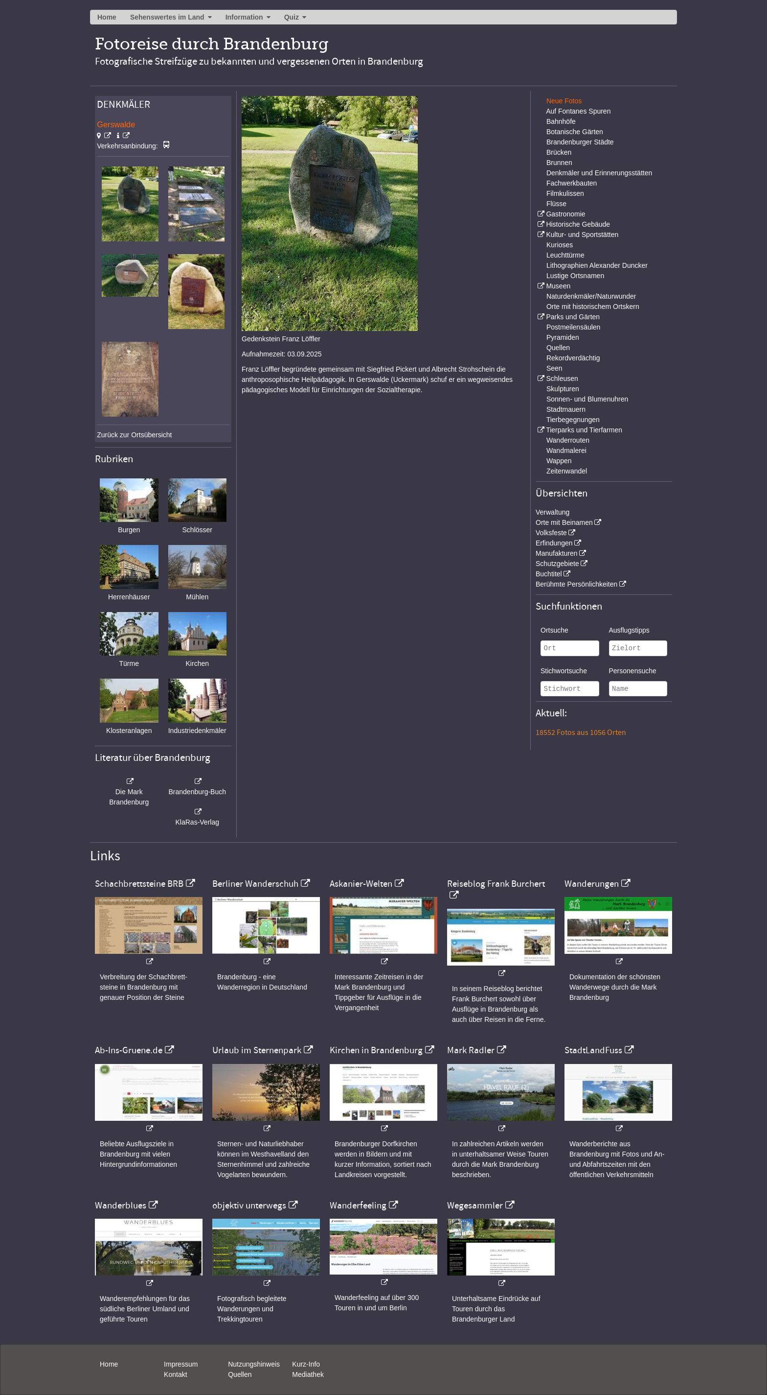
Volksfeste (551, 533)
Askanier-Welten (361, 884)
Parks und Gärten (573, 317)
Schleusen (562, 378)
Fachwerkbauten (571, 183)
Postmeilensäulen (573, 327)
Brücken (558, 152)
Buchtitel (549, 574)
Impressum (181, 1364)
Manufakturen (557, 553)
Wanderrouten (567, 440)
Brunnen (559, 162)
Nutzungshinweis (254, 1364)
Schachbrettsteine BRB (139, 884)
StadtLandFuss (593, 1050)
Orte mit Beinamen (564, 522)
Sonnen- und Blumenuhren (587, 399)
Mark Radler (471, 1050)
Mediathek (308, 1374)
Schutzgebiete (557, 563)
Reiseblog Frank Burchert (496, 884)
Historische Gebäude (578, 224)
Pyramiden (562, 337)
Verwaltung (552, 512)
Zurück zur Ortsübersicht (134, 435)
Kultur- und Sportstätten (582, 234)
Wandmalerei (566, 450)
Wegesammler (475, 1205)
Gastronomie (565, 214)
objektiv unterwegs (249, 1205)
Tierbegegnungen (573, 420)
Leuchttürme (565, 255)
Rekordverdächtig (573, 358)
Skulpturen (562, 389)
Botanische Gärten (574, 132)
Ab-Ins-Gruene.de (128, 1050)
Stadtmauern (566, 409)
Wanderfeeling (358, 1205)
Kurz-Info (306, 1364)
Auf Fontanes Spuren (578, 111)
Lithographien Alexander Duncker (597, 265)
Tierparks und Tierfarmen (584, 430)
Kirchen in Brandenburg (376, 1050)
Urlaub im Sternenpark (256, 1050)
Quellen (558, 348)
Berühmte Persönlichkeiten (576, 584)
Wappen (559, 461)
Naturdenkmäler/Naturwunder (591, 296)
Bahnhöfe (561, 121)
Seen (554, 368)
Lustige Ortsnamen (575, 276)
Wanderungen (591, 884)
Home (106, 17)
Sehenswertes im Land (167, 17)
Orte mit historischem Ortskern (592, 306)
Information (244, 17)
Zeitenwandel (566, 471)
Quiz (291, 17)
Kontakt (175, 1374)
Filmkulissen (565, 193)
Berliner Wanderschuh (255, 884)
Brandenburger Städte (580, 142)
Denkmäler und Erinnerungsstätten (599, 173)
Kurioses (559, 245)
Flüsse (556, 204)
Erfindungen (554, 543)
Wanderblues (120, 1205)
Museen (558, 286)
